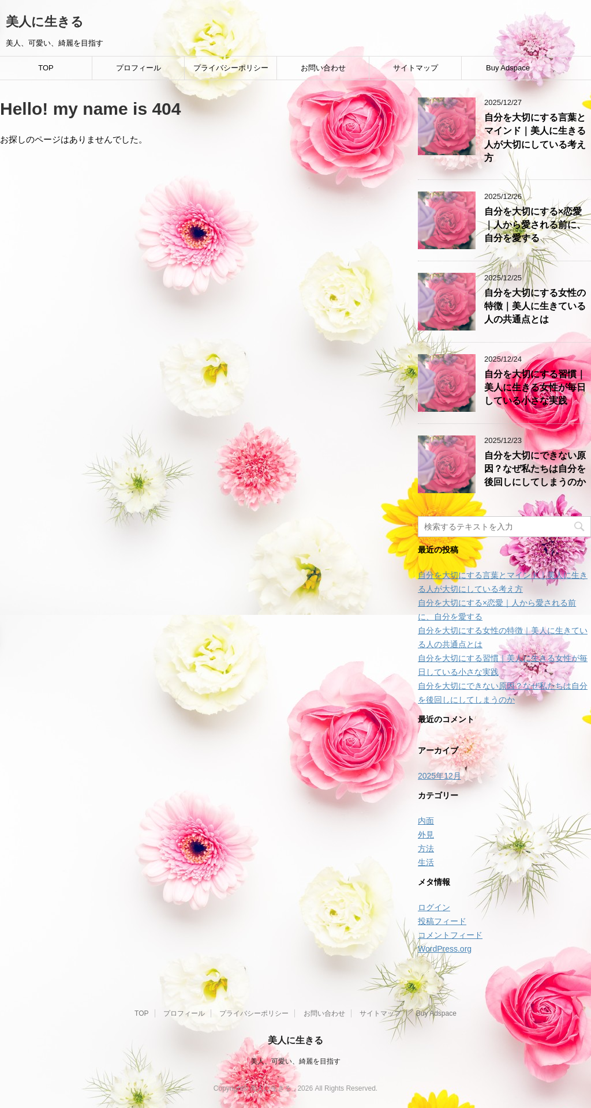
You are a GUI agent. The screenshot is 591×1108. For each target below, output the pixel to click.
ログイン (434, 907)
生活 (426, 862)
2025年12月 (439, 775)
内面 (426, 820)
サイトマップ (415, 67)
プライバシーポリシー (230, 67)
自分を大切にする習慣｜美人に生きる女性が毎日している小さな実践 (535, 387)
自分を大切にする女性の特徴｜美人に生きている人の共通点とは (535, 306)
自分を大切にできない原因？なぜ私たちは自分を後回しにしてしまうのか (535, 468)
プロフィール (138, 67)
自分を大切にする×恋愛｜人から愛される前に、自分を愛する (535, 224)
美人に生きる (45, 21)
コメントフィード (450, 935)
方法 (426, 848)
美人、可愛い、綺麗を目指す (295, 1061)
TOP (46, 67)
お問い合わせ (323, 67)
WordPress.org (445, 948)
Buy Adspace (508, 67)
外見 (426, 834)
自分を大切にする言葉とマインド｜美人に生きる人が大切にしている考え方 (535, 137)
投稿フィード (442, 921)
